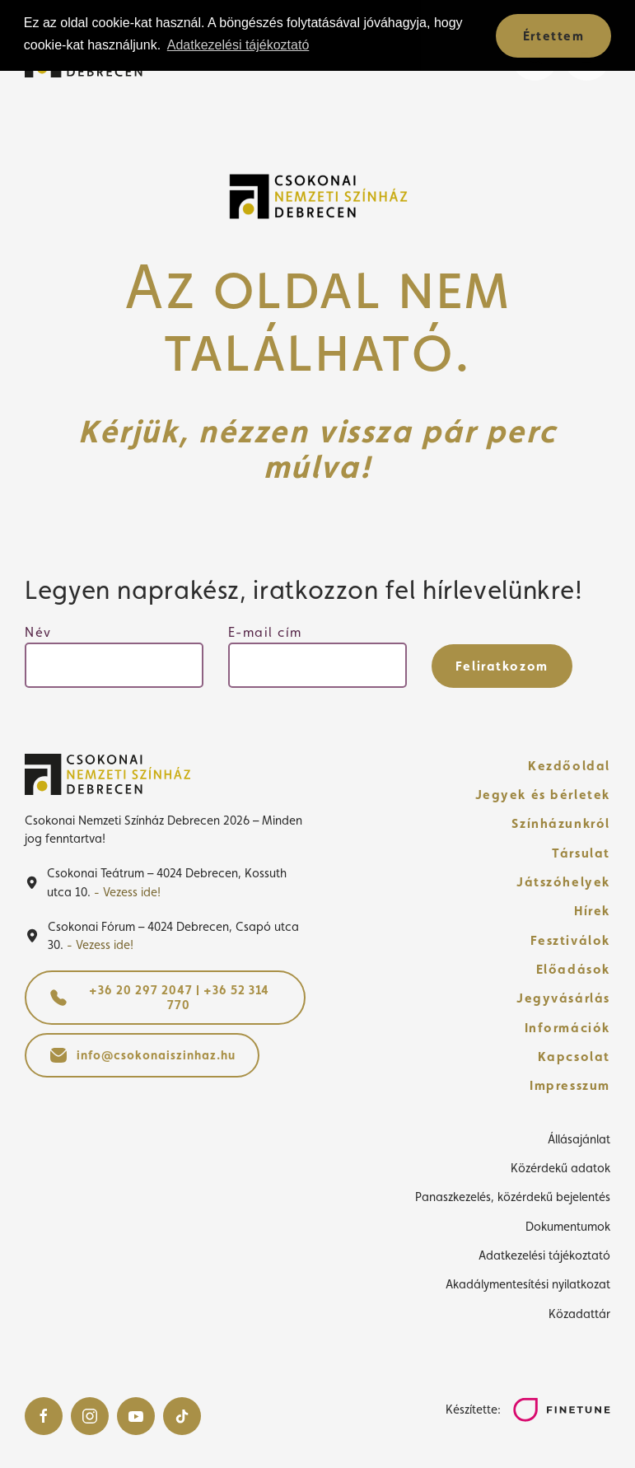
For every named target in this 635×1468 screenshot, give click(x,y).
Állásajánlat (579, 1139)
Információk (567, 1028)
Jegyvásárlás (563, 998)
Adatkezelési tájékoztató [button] (238, 45)
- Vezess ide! (127, 892)
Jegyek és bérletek (543, 794)
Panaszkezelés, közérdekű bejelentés (512, 1197)
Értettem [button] (554, 36)
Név (38, 632)
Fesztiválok (570, 940)
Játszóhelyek (563, 882)
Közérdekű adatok (560, 1168)
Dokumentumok (567, 1226)
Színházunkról (560, 823)
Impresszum (570, 1085)
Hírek (592, 911)
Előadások (573, 969)
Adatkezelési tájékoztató (544, 1255)
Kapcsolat (574, 1056)
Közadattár (579, 1314)
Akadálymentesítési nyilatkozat (528, 1284)
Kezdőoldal (569, 766)
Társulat (581, 853)
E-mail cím (265, 632)
